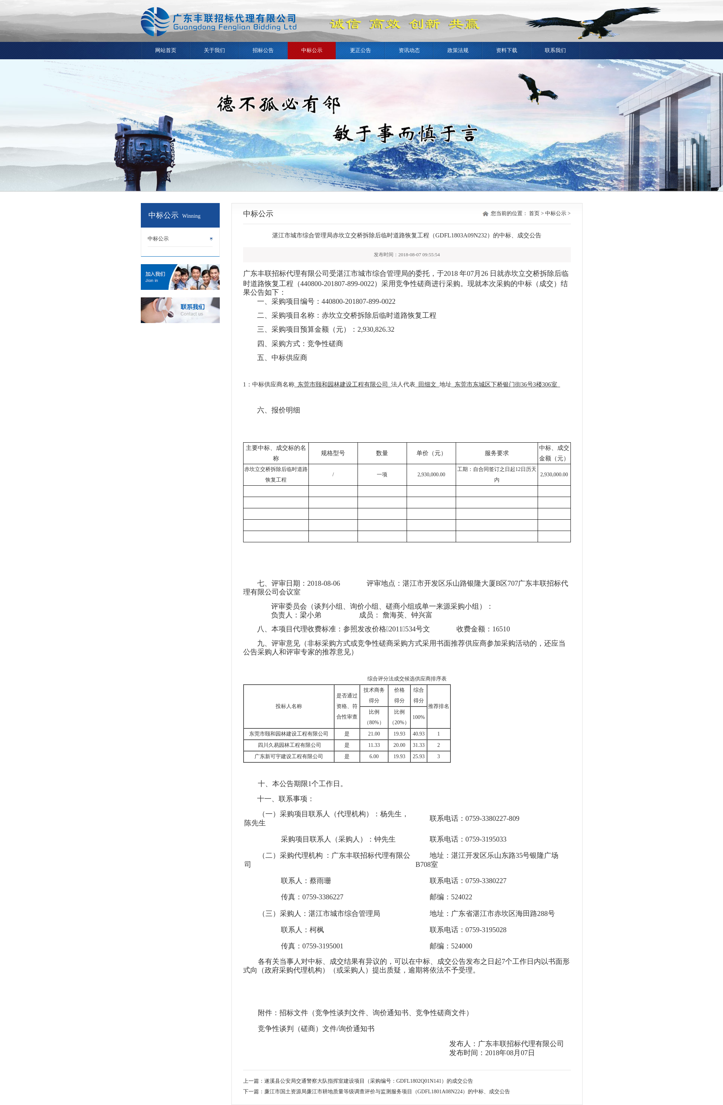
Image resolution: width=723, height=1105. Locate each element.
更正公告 (360, 50)
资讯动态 (409, 50)
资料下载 (506, 50)
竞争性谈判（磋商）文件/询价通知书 (316, 1029)
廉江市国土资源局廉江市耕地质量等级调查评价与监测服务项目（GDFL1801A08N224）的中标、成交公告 (387, 1091)
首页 (534, 213)
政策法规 (458, 50)
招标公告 (263, 50)
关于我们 (214, 50)
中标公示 (311, 50)
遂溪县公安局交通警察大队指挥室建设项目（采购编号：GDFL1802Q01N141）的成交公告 (368, 1081)
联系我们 (555, 50)
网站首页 (165, 50)
